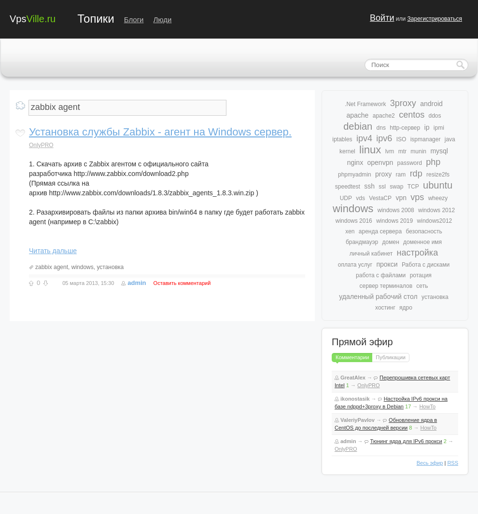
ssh (369, 186)
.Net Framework (365, 104)
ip (427, 127)
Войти (382, 18)
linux (370, 150)
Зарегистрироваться (435, 18)
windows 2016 (354, 220)
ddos (435, 115)
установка (110, 267)
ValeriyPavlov (357, 420)
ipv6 (384, 138)
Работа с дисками (426, 264)
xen (349, 231)
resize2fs (438, 174)
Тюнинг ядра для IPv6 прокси (406, 441)
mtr (402, 151)
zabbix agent (51, 267)
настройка (417, 252)
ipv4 (364, 138)
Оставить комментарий (182, 283)
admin (136, 282)
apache (357, 115)
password (409, 163)
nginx (355, 162)
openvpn (380, 162)
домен (390, 242)
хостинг (385, 307)
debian (357, 126)
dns (381, 127)
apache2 (384, 115)
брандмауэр (362, 242)
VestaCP (380, 198)
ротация (421, 275)
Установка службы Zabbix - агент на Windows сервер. (160, 132)
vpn (401, 198)
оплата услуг (355, 264)
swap (396, 186)
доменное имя (422, 242)
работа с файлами (381, 275)
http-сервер (405, 127)
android (431, 104)
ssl (382, 186)
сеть (422, 286)
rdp (416, 173)
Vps (33, 18)
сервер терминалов (386, 286)
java (450, 139)
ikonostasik (355, 399)
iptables (342, 139)
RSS (452, 463)
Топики (95, 18)
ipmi (439, 127)
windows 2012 (436, 210)
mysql (439, 151)
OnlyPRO (41, 145)
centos (411, 115)
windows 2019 (394, 220)
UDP (346, 198)
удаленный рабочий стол (378, 296)
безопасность (424, 231)
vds (360, 198)
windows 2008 (396, 210)
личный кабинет (371, 253)
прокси (386, 264)
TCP (413, 186)
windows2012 (434, 220)
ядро (405, 307)
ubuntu (437, 185)
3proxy (403, 103)
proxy (383, 174)
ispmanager (425, 139)
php (433, 162)
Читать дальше (53, 251)
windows (82, 267)
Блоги (134, 19)
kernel (347, 151)
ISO (401, 139)
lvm (389, 151)
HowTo (427, 406)
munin (418, 151)
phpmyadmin (354, 174)
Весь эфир (430, 463)
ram (401, 174)
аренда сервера (380, 231)
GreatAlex (353, 377)
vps (417, 197)
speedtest (347, 186)
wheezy (438, 198)
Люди (163, 19)
